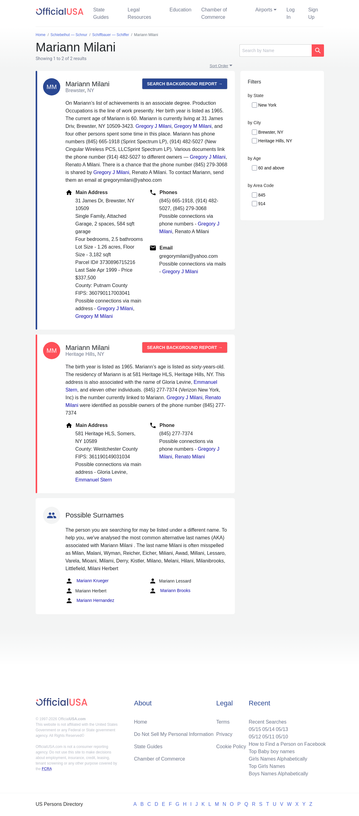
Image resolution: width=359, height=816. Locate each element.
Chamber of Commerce (214, 13)
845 (261, 195)
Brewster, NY (270, 132)
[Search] (275, 50)
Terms (223, 722)
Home (140, 722)
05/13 (282, 729)
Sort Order (219, 65)
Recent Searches (267, 722)
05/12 (255, 736)
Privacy (224, 734)
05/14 (268, 729)
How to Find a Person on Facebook (287, 744)
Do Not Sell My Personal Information (174, 734)
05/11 (268, 736)
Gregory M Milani (192, 126)
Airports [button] (263, 9)
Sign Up (313, 13)
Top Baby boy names (271, 751)
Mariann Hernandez (89, 600)
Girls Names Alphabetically (278, 758)
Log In (290, 13)
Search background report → (185, 83)
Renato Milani (190, 456)
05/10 (282, 736)
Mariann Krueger (86, 581)
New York (267, 105)
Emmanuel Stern (93, 479)
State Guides (101, 13)
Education (180, 9)
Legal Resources (139, 13)
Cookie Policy (231, 746)
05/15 (255, 729)
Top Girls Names (267, 766)
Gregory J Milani (153, 126)
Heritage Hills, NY (275, 141)
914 (261, 203)
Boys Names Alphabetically (278, 773)
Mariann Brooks (169, 591)
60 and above (271, 168)
